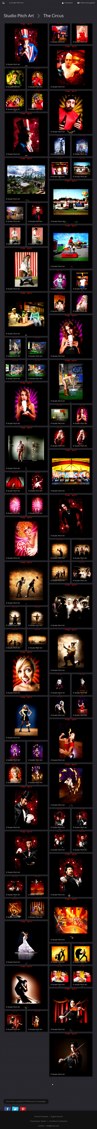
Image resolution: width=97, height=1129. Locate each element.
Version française (41, 1116)
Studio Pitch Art (16, 3)
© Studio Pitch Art (13, 64)
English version (57, 1116)
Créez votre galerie (86, 3)
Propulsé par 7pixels (38, 1121)
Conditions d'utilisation (58, 1121)
